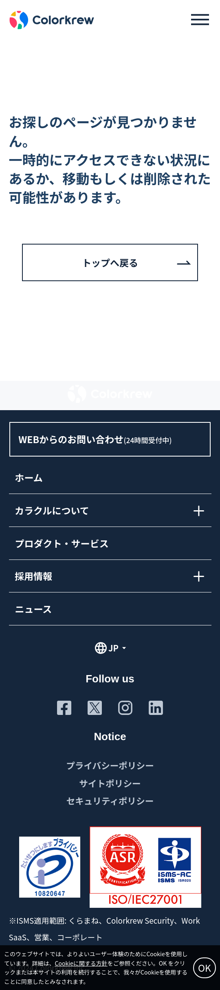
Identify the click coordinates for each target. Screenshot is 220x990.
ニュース (33, 608)
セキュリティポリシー (110, 800)
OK (204, 968)
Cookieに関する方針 (81, 963)
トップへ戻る (110, 262)
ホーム (28, 477)
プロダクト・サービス (61, 543)
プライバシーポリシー (110, 765)
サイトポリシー (110, 783)
